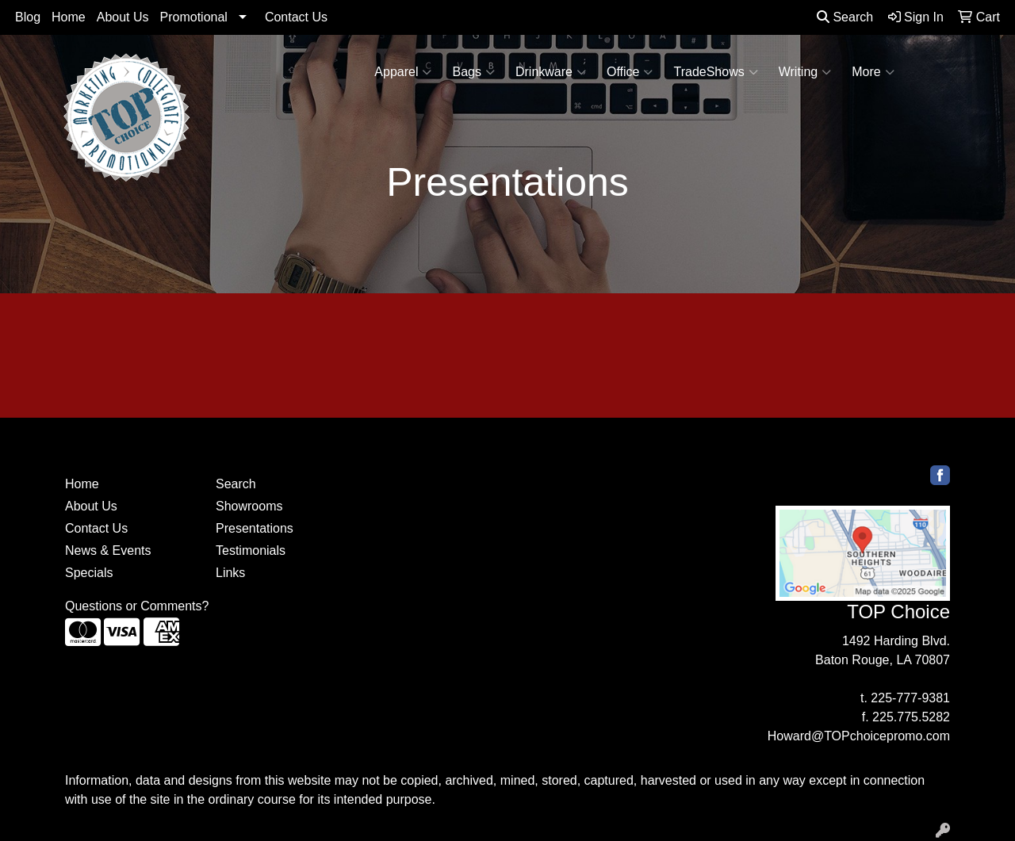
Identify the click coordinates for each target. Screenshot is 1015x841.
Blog (27, 17)
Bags (473, 72)
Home (69, 17)
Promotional (194, 17)
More (873, 72)
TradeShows (715, 72)
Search (845, 17)
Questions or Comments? (137, 606)
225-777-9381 (910, 698)
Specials (89, 572)
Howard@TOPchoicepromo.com (859, 736)
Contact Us (296, 17)
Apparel (402, 72)
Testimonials (250, 550)
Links (230, 572)
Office (630, 72)
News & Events (108, 550)
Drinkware (550, 72)
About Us (123, 17)
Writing (805, 72)
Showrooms (249, 506)
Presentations (254, 528)
